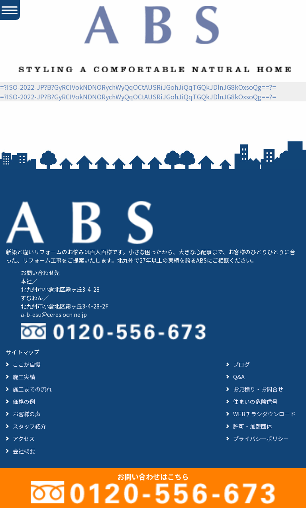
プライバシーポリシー (261, 439)
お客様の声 (27, 414)
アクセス (24, 439)
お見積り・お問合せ (258, 389)
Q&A (239, 377)
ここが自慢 (27, 364)
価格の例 (24, 401)
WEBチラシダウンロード (264, 414)
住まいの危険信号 (255, 401)
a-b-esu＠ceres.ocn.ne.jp (54, 314)
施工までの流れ (32, 389)
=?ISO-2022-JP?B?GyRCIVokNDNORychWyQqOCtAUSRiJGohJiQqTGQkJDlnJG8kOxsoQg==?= (138, 87)
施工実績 (24, 377)
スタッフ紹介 (29, 426)
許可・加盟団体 (252, 426)
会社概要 (24, 451)
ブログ (241, 364)
